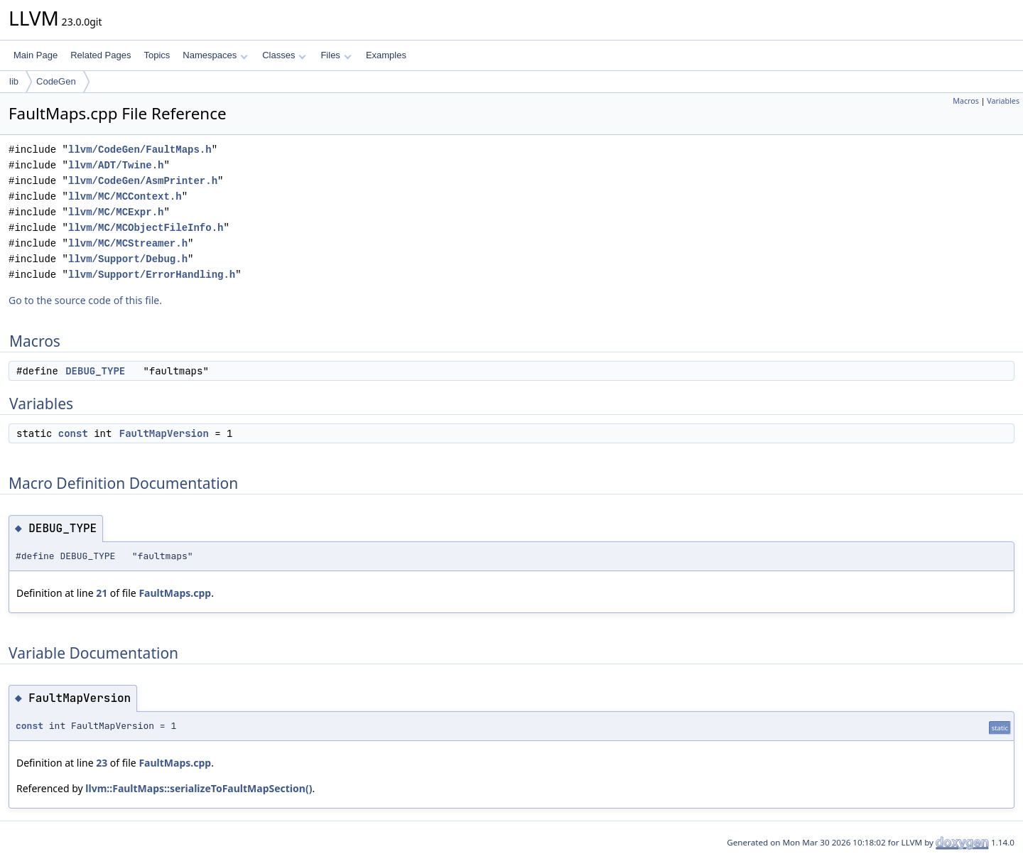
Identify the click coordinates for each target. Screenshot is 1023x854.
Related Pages (100, 55)
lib (13, 81)
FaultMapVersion (164, 433)
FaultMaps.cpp (175, 593)
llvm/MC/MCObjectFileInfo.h (145, 227)
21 (101, 593)
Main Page (35, 55)
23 (101, 762)
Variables (1003, 101)
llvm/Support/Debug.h (128, 259)
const (73, 433)
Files (335, 55)
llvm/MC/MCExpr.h (115, 212)
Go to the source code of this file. (85, 300)
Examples (386, 55)
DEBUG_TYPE (95, 370)
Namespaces (215, 55)
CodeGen (56, 81)
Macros (966, 101)
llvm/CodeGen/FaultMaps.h (140, 149)
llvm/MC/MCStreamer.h (128, 243)
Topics (157, 55)
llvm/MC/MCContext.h (125, 196)
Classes (284, 55)
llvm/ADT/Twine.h (115, 165)
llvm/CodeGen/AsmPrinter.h (142, 181)
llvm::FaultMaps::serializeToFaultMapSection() (198, 788)
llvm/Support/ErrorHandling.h (151, 274)
